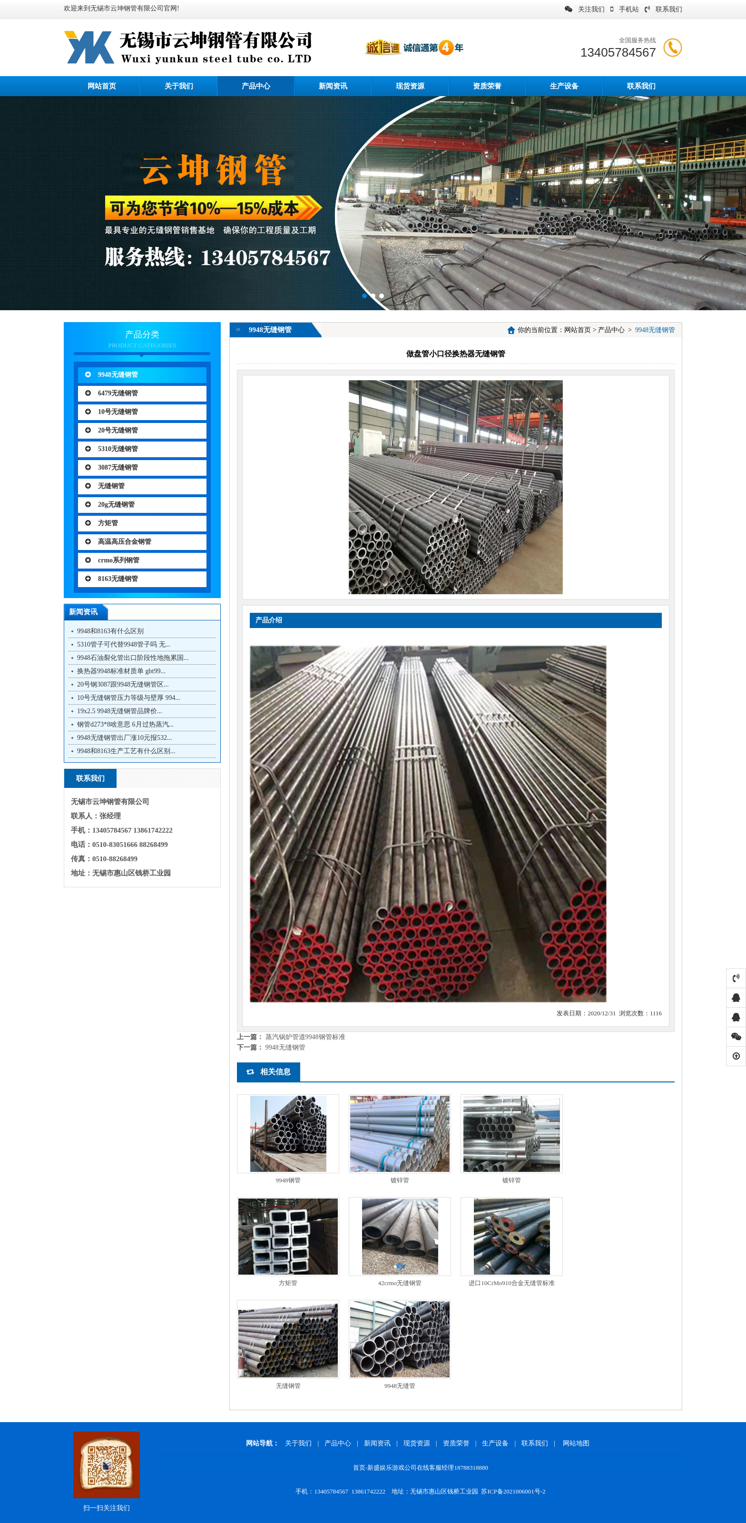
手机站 (624, 9)
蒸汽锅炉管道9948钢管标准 (305, 1037)
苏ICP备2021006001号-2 (513, 1491)
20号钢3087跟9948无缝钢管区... (123, 684)
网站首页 (577, 330)
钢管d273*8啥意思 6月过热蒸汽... (125, 724)
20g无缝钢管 (110, 504)
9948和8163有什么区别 (110, 631)
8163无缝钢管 (111, 578)
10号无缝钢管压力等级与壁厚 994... (128, 697)
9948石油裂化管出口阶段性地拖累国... (133, 657)
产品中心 (256, 86)
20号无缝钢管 (111, 430)
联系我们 (663, 9)
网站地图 (576, 1443)
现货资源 (410, 86)
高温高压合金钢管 (118, 541)
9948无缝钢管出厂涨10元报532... (124, 737)
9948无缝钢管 (111, 374)
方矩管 (101, 523)
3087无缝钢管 (111, 467)
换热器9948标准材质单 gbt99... (121, 671)
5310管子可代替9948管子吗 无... (123, 644)
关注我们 (585, 9)
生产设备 (564, 86)
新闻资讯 (333, 86)
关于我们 (179, 86)
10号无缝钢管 (111, 411)
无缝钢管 (105, 486)
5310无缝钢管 (111, 448)
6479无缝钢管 (111, 393)
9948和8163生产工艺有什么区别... (126, 751)
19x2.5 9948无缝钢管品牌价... (119, 711)
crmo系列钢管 (112, 560)
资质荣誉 (487, 86)
